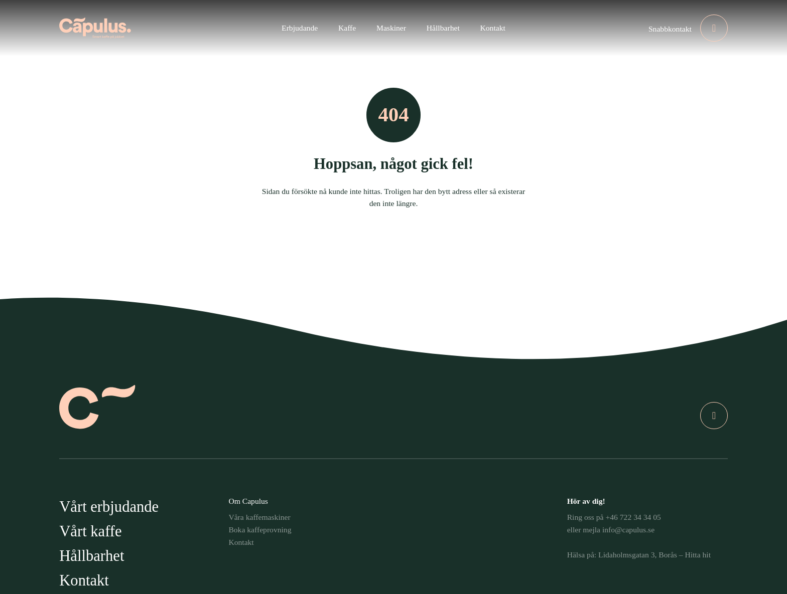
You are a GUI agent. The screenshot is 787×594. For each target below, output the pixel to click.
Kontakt (84, 580)
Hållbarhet (91, 555)
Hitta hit (698, 554)
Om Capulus (248, 501)
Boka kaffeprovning (259, 529)
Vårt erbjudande (109, 506)
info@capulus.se (628, 529)
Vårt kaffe (90, 531)
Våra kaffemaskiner (259, 517)
